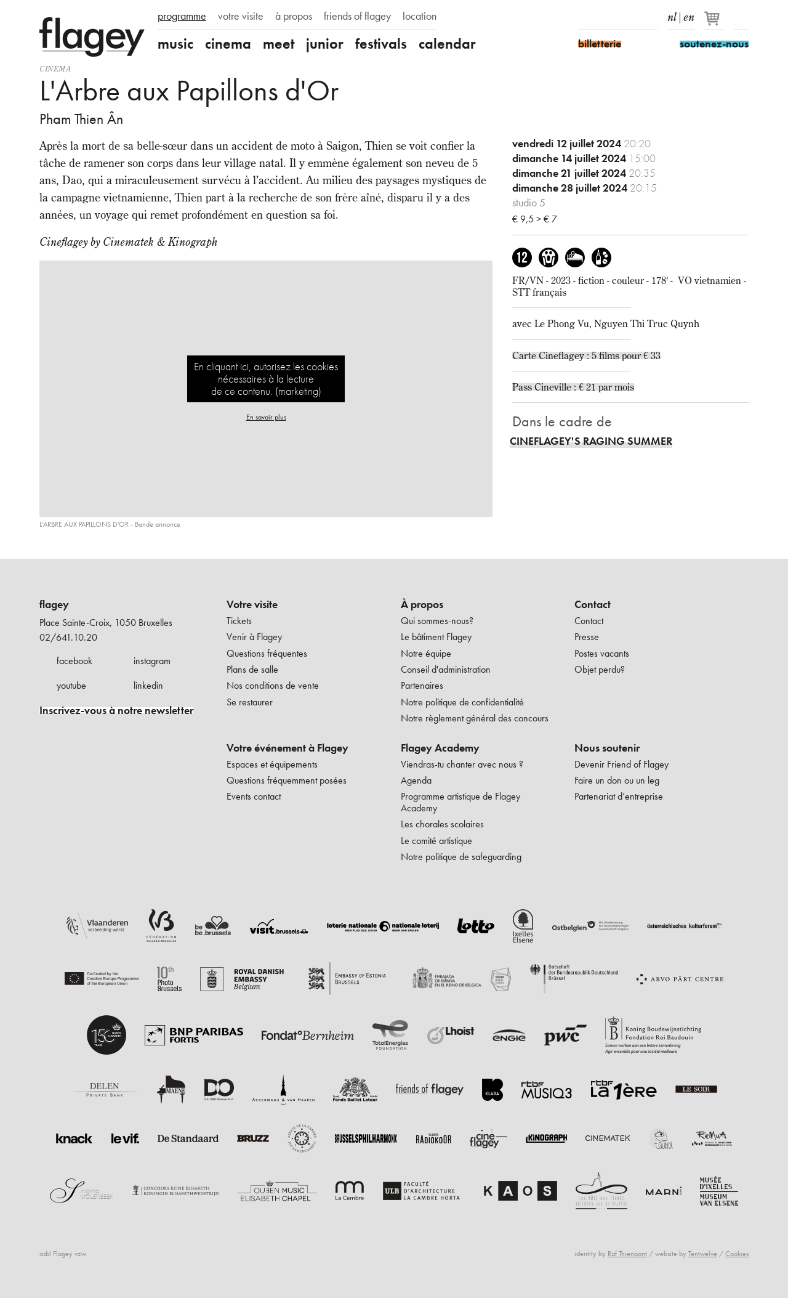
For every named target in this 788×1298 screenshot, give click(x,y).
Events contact (254, 796)
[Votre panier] (715, 23)
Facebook (585, 17)
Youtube (628, 17)
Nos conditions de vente (273, 685)
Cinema (55, 68)
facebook (74, 660)
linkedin (148, 685)
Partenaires (422, 685)
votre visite (240, 16)
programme (182, 16)
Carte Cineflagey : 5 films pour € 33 (586, 355)
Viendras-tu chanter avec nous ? (462, 764)
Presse (586, 636)
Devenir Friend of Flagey (621, 764)
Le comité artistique (436, 840)
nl (672, 15)
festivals (381, 43)
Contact (592, 604)
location (419, 16)
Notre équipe (426, 653)
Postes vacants (601, 653)
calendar (447, 43)
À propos (422, 604)
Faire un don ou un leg (616, 780)
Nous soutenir (607, 748)
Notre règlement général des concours (475, 718)
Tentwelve (702, 1254)
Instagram (607, 17)
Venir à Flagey (254, 636)
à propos (293, 16)
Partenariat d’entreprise (618, 796)
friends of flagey (357, 16)
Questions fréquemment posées (287, 780)
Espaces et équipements (272, 764)
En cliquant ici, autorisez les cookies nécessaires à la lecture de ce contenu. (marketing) (266, 378)
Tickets (239, 620)
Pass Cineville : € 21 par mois (573, 387)
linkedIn (650, 17)
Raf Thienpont (627, 1254)
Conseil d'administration (446, 669)
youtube (71, 685)
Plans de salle (252, 669)
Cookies (737, 1254)
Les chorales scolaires (442, 823)
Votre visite (252, 604)
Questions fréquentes (267, 653)
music (175, 43)
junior (325, 43)
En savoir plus (266, 417)
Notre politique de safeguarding (461, 856)
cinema (228, 43)
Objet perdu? (599, 669)
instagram (152, 660)
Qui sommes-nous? (437, 620)
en (688, 15)
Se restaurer (250, 702)
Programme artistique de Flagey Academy (460, 802)
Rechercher (741, 17)
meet (278, 43)
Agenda (416, 780)
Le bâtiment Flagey (436, 636)
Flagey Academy (440, 748)
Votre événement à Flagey (287, 748)
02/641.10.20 (68, 637)
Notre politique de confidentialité (462, 702)
